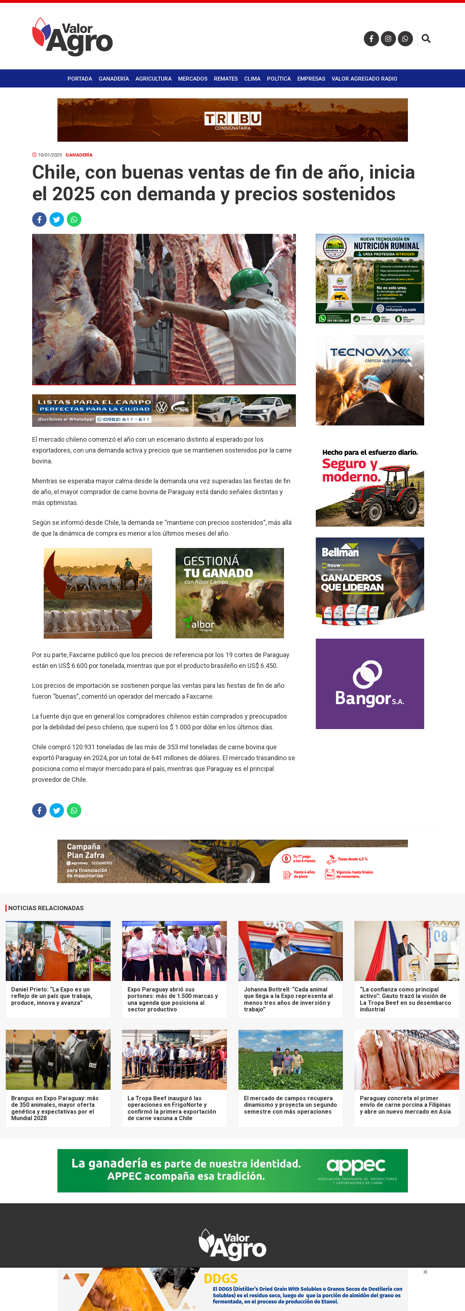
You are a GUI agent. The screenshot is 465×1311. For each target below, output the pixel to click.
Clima (252, 79)
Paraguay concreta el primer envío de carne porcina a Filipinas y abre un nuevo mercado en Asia (405, 1105)
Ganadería (114, 79)
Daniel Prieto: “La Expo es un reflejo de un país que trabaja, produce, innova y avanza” (51, 996)
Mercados (192, 79)
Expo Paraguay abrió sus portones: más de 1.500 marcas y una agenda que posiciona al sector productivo (173, 999)
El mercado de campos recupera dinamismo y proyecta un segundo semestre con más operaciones (290, 1105)
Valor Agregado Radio (364, 79)
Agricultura (153, 79)
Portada (80, 79)
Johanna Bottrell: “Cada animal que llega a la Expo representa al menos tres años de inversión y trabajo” (288, 999)
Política (279, 79)
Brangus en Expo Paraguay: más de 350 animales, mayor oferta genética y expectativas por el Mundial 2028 (55, 1108)
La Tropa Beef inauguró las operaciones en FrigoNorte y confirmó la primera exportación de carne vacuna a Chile (172, 1108)
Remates (226, 79)
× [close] (425, 1272)
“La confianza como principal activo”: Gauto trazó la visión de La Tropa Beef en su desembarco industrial (405, 999)
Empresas (311, 79)
